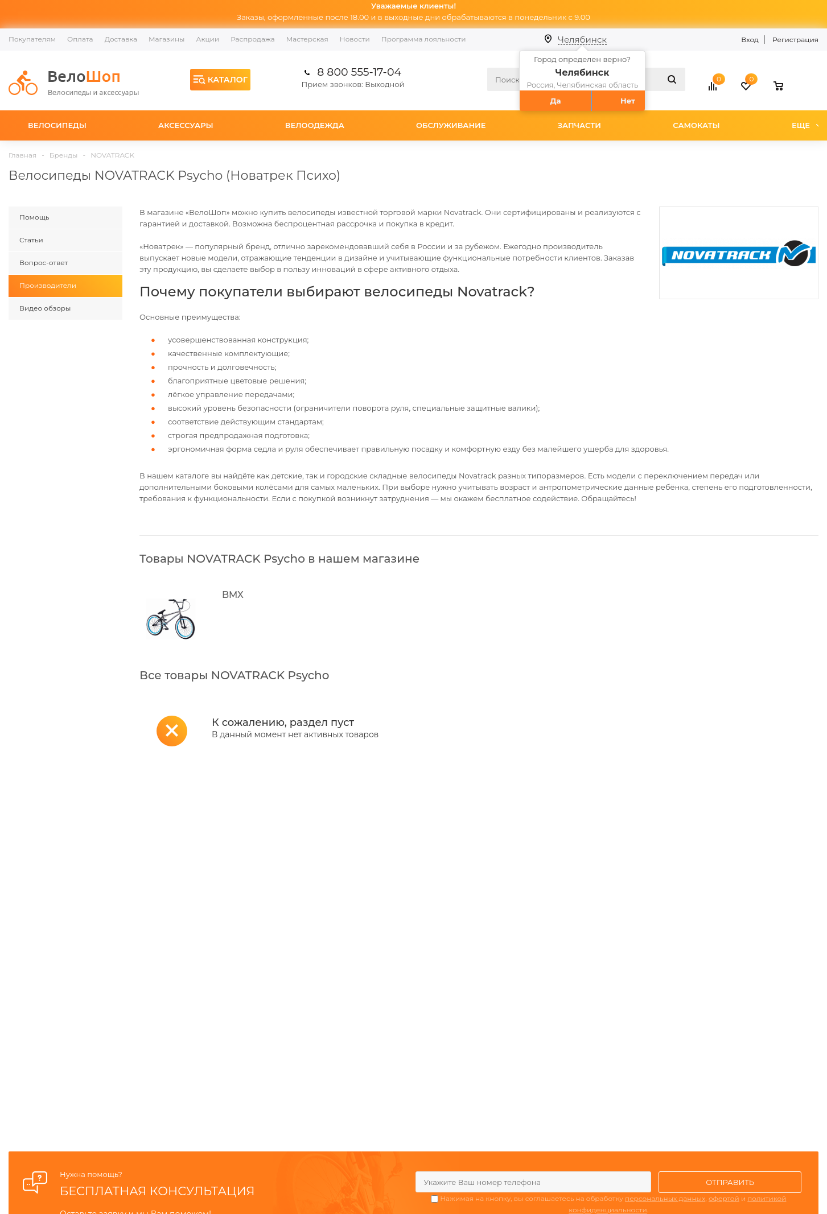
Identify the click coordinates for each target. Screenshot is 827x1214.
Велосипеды (57, 125)
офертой (724, 1198)
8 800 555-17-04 (359, 72)
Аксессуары (185, 125)
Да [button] (555, 100)
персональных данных (665, 1198)
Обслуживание (451, 125)
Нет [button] (627, 100)
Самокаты (696, 125)
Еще (806, 125)
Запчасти (579, 125)
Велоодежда (314, 125)
